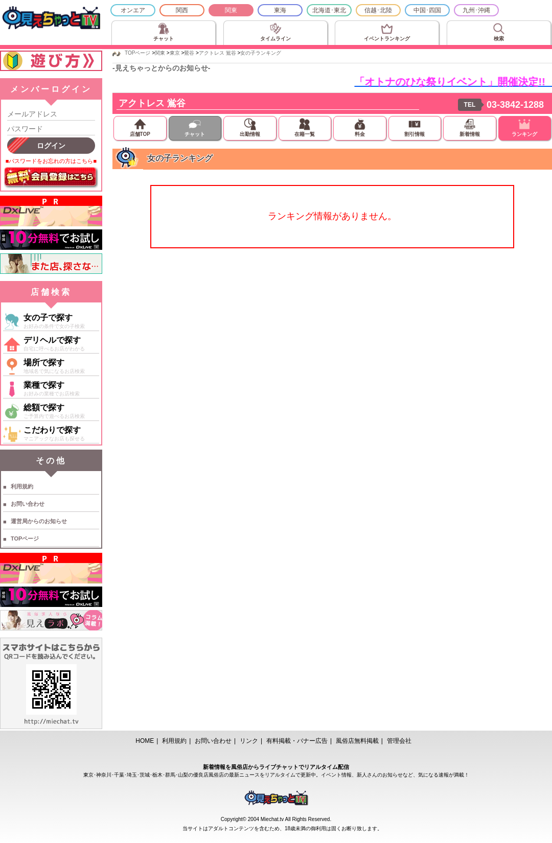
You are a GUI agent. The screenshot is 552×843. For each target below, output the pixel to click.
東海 (280, 10)
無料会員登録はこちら (51, 178)
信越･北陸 (378, 10)
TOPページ (25, 538)
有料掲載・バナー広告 (297, 740)
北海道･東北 (329, 10)
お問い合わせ (27, 504)
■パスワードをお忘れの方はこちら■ (51, 161)
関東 (231, 10)
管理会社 (399, 740)
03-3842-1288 (515, 105)
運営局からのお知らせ (39, 521)
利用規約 (22, 486)
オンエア (133, 10)
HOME (144, 740)
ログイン (51, 146)
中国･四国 (427, 10)
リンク (249, 740)
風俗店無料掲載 (357, 740)
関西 (182, 10)
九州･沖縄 (476, 10)
